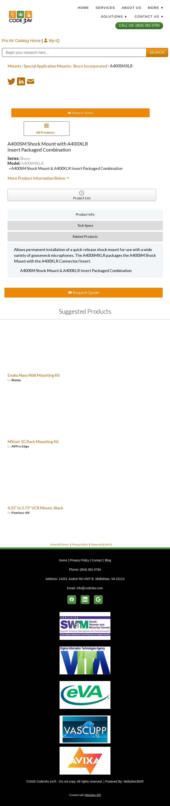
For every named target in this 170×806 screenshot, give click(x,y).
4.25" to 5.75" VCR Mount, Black (35, 507)
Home (83, 8)
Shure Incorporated (90, 65)
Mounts (14, 65)
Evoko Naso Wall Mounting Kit (34, 375)
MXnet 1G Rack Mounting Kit (33, 441)
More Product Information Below (39, 178)
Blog (108, 560)
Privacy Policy (80, 544)
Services (105, 8)
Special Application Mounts (47, 65)
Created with (85, 795)
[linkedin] (85, 599)
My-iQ (52, 40)
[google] (98, 599)
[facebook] (71, 599)
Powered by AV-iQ (101, 544)
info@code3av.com (90, 588)
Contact (97, 560)
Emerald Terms (59, 544)
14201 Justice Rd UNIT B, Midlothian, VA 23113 (91, 579)
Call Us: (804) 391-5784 (139, 25)
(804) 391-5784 (90, 569)
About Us (131, 8)
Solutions (114, 16)
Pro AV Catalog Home (22, 40)
